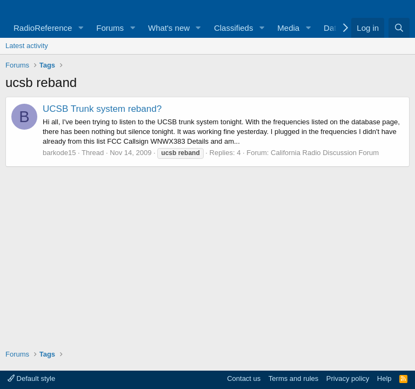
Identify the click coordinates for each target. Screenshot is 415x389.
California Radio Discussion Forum (325, 153)
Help (384, 378)
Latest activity (26, 46)
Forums (110, 27)
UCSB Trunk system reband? (102, 109)
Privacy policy (347, 378)
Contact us (243, 378)
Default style (31, 378)
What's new (169, 27)
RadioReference (43, 27)
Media (288, 27)
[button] (80, 28)
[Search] (399, 28)
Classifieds (233, 27)
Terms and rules (293, 378)
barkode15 (59, 153)
